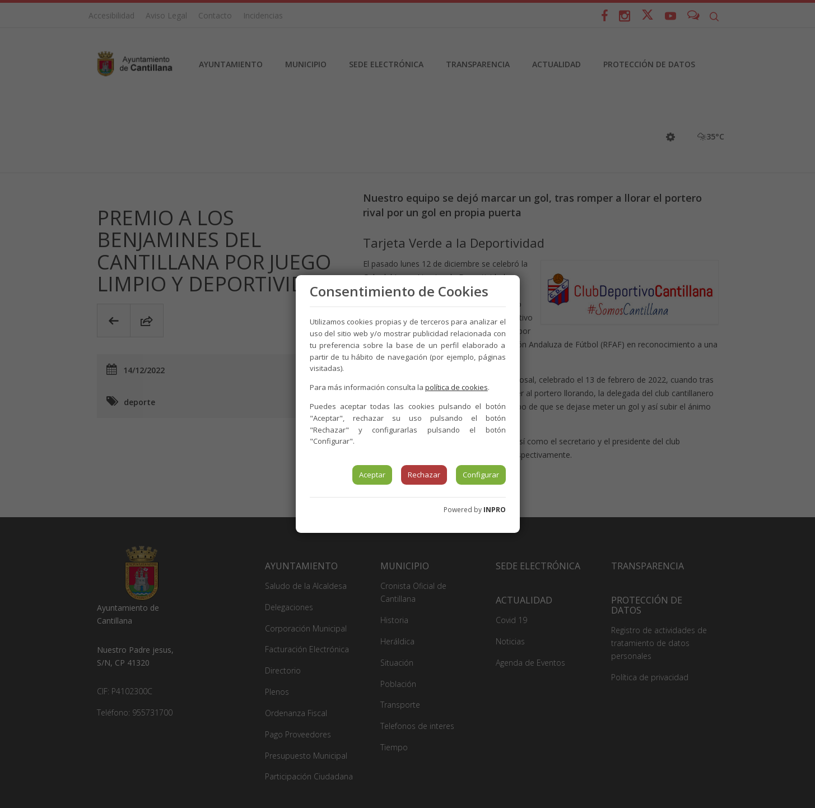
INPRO (494, 509)
